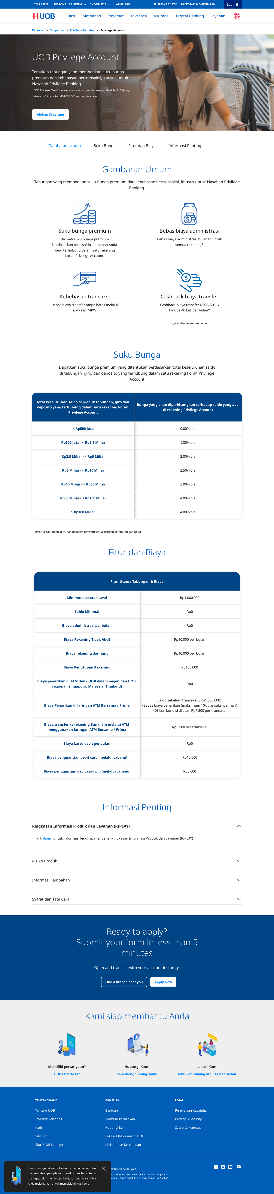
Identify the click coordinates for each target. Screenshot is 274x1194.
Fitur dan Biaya (142, 145)
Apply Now (163, 982)
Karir (38, 1127)
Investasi (139, 15)
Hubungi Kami (116, 1127)
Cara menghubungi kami (137, 1074)
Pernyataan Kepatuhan (191, 1110)
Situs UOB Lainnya (49, 1144)
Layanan (217, 15)
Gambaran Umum (64, 145)
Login (233, 4)
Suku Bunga (105, 145)
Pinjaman (116, 15)
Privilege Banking (82, 30)
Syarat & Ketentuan (189, 1127)
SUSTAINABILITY (165, 4)
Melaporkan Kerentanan (123, 1144)
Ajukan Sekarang (50, 114)
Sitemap (41, 1136)
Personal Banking (68, 4)
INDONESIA (98, 4)
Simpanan (92, 15)
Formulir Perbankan (120, 1119)
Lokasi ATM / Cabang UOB (124, 1136)
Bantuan (111, 1110)
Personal (38, 30)
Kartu (71, 15)
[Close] (104, 1168)
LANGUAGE (122, 4)
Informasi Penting (184, 145)
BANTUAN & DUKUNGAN (198, 4)
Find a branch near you (124, 982)
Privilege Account (112, 30)
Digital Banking (190, 15)
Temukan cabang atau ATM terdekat (207, 1074)
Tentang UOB (45, 1110)
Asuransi (162, 15)
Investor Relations (48, 1119)
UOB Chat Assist (67, 1074)
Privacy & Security (188, 1119)
